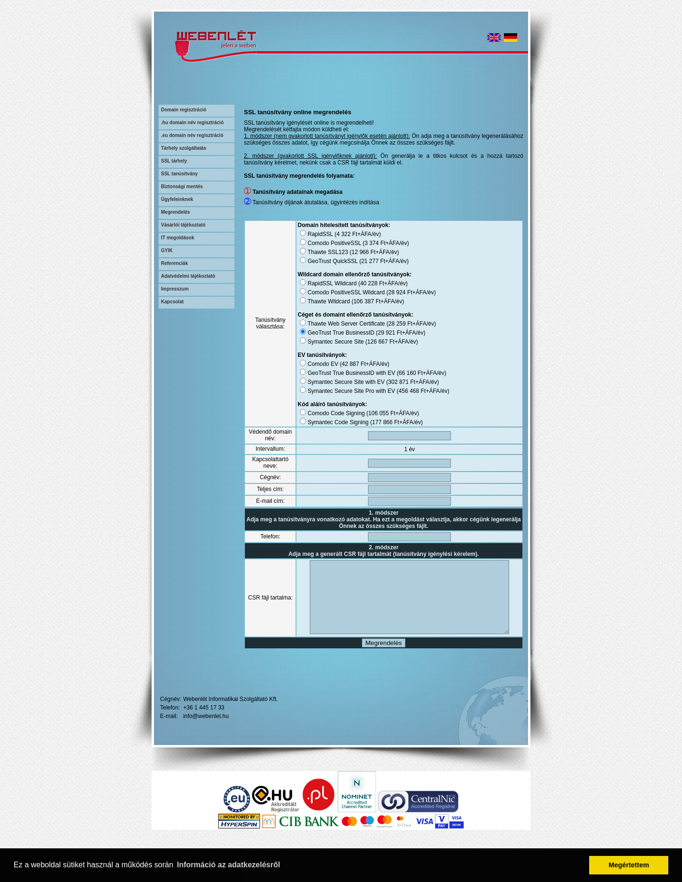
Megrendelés (175, 212)
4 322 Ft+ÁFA (345, 234)
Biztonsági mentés (182, 186)
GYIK (166, 250)
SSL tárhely (174, 161)
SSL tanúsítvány (179, 173)
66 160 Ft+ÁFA (409, 373)
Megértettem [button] (629, 865)
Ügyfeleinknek (177, 199)
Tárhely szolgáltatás (183, 148)
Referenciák (174, 263)
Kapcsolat (172, 301)
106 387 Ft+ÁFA (365, 301)
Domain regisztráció (183, 109)
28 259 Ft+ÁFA (399, 323)
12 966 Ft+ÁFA (362, 252)
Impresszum (174, 288)
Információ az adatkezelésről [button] (228, 865)
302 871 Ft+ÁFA (400, 382)
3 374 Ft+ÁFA (373, 243)
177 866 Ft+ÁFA (383, 422)
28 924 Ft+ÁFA (399, 292)
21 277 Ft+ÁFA (372, 261)
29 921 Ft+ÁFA (388, 332)
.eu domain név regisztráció (192, 135)
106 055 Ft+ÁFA (380, 413)
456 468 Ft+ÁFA (410, 391)
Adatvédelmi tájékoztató (188, 276)
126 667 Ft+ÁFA (379, 341)
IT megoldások (177, 237)
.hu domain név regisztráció (192, 122)
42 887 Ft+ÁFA (352, 364)
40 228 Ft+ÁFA (370, 283)
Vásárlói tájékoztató (183, 224)
